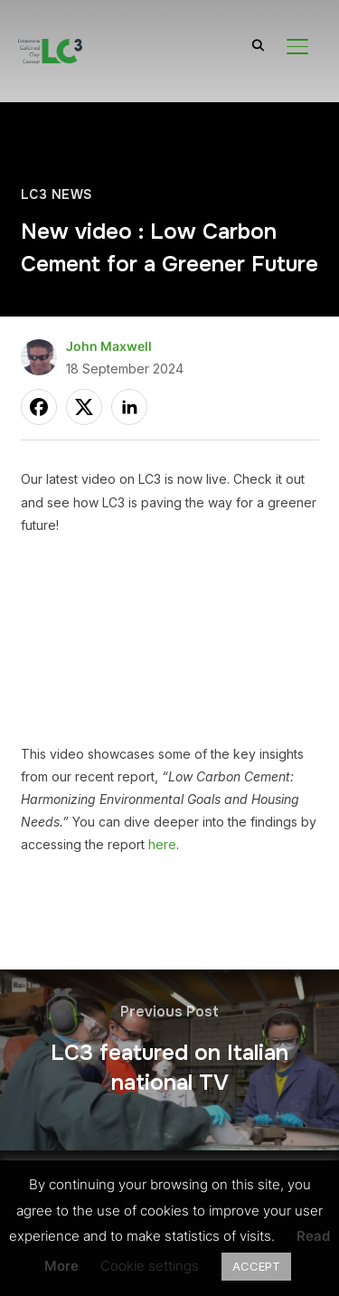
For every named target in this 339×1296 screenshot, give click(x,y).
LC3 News (56, 194)
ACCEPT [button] (256, 1266)
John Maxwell (109, 346)
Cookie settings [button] (149, 1265)
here (162, 844)
